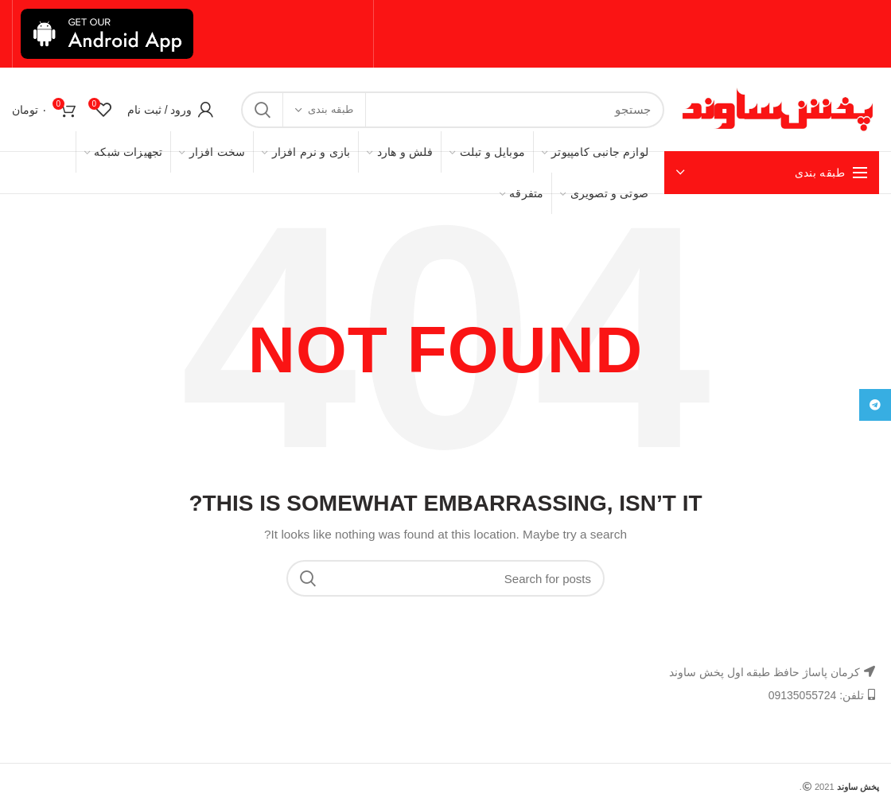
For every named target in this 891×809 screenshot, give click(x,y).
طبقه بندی (330, 109)
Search (262, 109)
